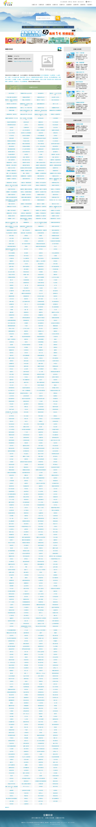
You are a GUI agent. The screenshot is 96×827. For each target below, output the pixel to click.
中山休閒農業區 (23, 81)
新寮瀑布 (37, 79)
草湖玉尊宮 (22, 77)
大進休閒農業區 (25, 79)
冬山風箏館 (52, 75)
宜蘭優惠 (69, 5)
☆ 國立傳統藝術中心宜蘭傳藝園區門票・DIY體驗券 (36, 27)
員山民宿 (41, 22)
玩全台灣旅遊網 (63, 1)
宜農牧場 (10, 81)
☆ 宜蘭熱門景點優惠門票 (57, 27)
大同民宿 (59, 22)
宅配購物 (89, 5)
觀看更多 (7, 807)
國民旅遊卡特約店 (37, 23)
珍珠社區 (46, 77)
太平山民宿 (25, 23)
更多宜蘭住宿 (77, 113)
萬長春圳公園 (50, 79)
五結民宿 (64, 22)
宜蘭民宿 (8, 3)
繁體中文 (89, 1)
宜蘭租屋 (41, 5)
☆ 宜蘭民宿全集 (69, 27)
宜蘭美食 (62, 5)
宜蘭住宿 (34, 5)
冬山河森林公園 (15, 77)
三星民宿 (55, 22)
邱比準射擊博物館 (53, 77)
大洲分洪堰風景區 (44, 75)
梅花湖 (32, 79)
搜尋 (58, 18)
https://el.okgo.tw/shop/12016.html (23, 61)
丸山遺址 (19, 79)
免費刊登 (70, 1)
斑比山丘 (28, 77)
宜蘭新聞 (75, 5)
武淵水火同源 (43, 79)
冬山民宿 (68, 22)
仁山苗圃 (14, 79)
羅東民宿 (51, 22)
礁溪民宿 (32, 22)
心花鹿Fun (16, 81)
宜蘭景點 (82, 5)
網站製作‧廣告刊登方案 (78, 1)
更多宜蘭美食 (77, 136)
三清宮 (8, 77)
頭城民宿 (28, 22)
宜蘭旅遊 (55, 5)
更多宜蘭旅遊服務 (77, 207)
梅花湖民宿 (31, 23)
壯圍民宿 (37, 22)
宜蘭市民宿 (46, 22)
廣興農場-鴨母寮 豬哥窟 (37, 77)
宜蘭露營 (48, 5)
